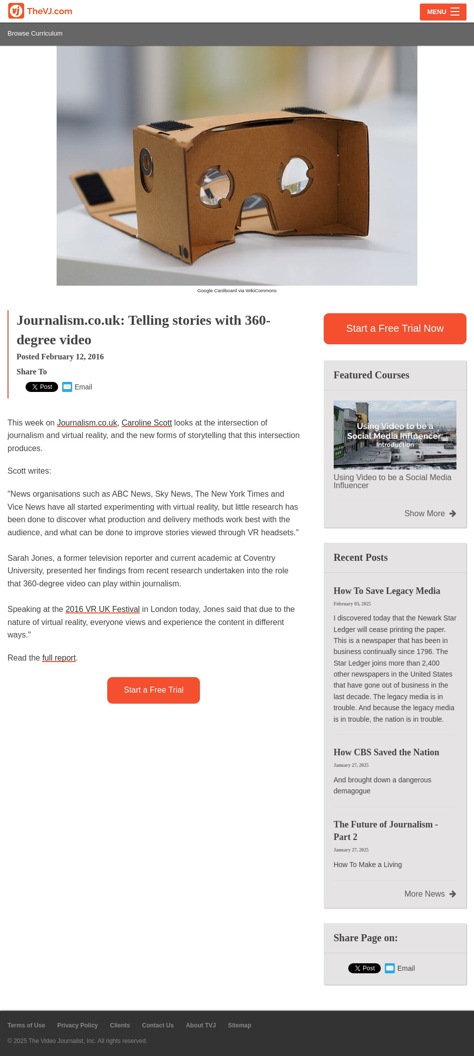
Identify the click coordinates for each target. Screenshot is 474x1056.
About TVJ (201, 1025)
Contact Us (158, 1025)
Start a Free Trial (153, 690)
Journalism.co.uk (87, 422)
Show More (430, 513)
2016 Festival (103, 609)
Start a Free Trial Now (395, 328)
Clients (120, 1025)
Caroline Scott (147, 422)
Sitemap (240, 1025)
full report (59, 658)
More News (430, 894)
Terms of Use (26, 1025)
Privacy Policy (77, 1025)
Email (77, 387)
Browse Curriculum (35, 33)
